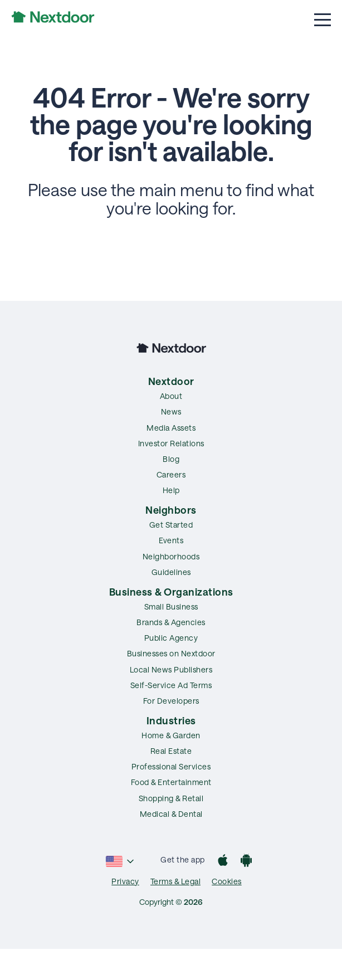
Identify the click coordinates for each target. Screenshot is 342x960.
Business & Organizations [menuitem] (171, 592)
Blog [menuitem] (171, 459)
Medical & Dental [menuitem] (171, 813)
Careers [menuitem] (171, 474)
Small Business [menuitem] (171, 606)
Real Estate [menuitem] (171, 751)
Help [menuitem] (171, 490)
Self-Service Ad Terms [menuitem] (171, 685)
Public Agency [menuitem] (171, 637)
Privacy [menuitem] (125, 881)
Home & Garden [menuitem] (171, 735)
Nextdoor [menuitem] (171, 381)
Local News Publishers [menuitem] (171, 669)
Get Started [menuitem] (171, 524)
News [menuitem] (171, 411)
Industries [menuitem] (171, 720)
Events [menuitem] (171, 540)
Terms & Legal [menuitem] (175, 881)
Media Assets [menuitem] (171, 427)
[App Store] (222, 861)
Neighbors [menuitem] (171, 510)
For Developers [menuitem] (171, 700)
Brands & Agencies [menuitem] (171, 622)
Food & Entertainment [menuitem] (171, 782)
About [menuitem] (171, 396)
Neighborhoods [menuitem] (171, 556)
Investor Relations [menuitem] (171, 443)
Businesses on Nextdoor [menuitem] (171, 653)
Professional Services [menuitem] (171, 766)
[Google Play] (246, 861)
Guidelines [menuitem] (171, 572)
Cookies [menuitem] (227, 881)
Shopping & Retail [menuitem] (171, 798)
